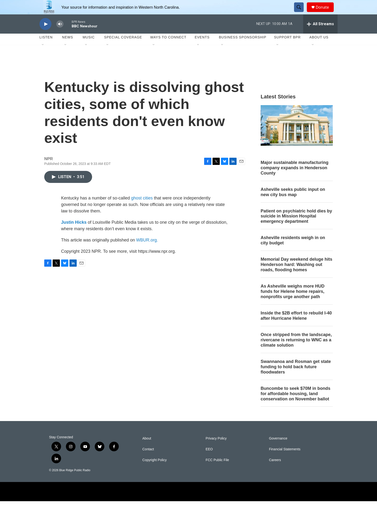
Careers (275, 471)
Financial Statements (285, 460)
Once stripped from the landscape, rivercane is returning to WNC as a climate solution (296, 350)
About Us (318, 48)
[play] (45, 35)
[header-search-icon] (301, 13)
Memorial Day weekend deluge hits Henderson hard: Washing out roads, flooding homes (296, 275)
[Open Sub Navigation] (43, 56)
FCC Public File (217, 471)
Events (202, 48)
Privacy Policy (216, 449)
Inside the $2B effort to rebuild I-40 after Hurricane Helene (296, 326)
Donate (325, 12)
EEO (209, 460)
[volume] (60, 35)
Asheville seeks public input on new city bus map (293, 203)
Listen (46, 48)
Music (89, 48)
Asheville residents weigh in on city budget (293, 251)
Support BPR (287, 48)
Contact (148, 460)
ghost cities (142, 208)
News (67, 48)
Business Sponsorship (242, 48)
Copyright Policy (154, 471)
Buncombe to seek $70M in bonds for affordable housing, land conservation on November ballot (295, 404)
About (146, 449)
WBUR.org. (147, 250)
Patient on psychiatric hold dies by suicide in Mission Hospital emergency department (296, 227)
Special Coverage (123, 48)
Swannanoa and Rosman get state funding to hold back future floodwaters (296, 377)
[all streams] (320, 34)
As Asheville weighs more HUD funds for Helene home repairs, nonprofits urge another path (292, 302)
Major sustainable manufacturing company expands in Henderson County (294, 178)
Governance (278, 449)
